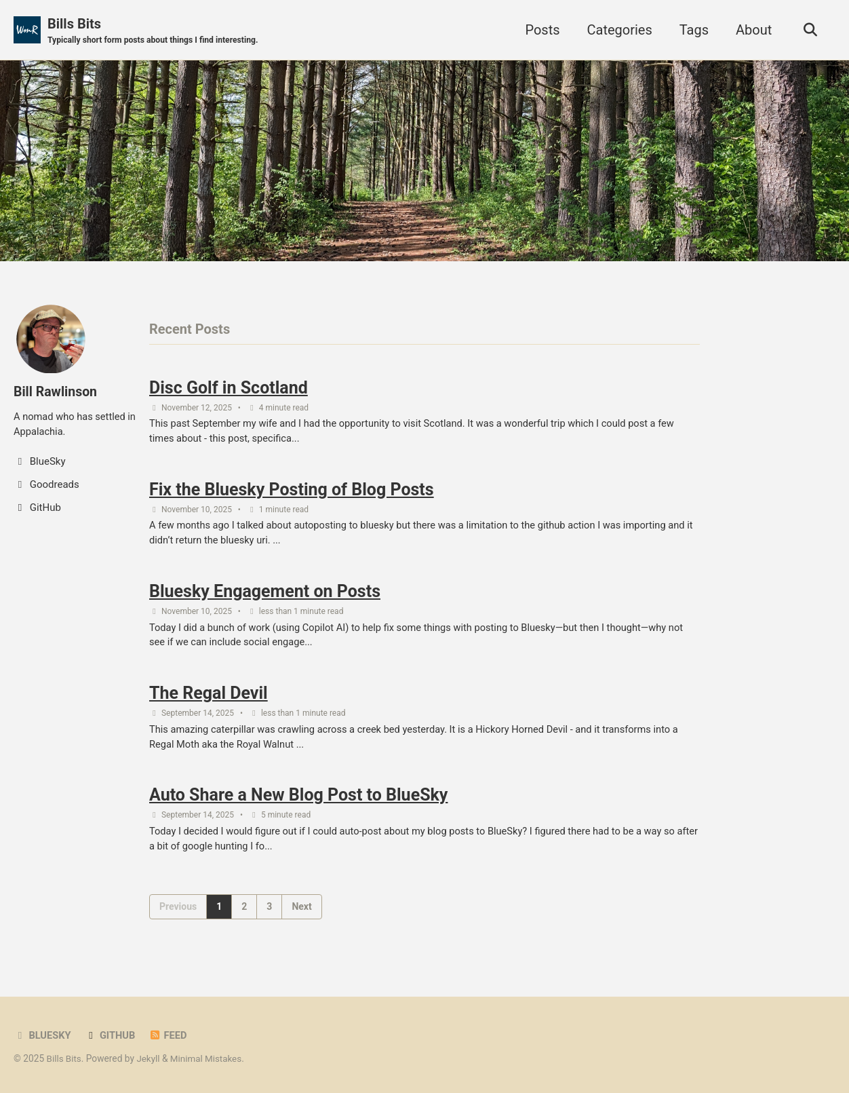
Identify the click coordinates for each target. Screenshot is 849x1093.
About (752, 30)
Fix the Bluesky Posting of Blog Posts (291, 492)
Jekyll (149, 1059)
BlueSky (43, 1036)
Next (301, 913)
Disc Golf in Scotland (228, 389)
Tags (691, 30)
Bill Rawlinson (56, 391)
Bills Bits (155, 31)
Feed (170, 1036)
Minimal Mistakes (208, 1059)
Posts (540, 30)
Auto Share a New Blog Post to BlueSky (298, 802)
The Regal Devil (208, 698)
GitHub (111, 1036)
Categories (617, 30)
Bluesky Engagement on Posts (264, 595)
